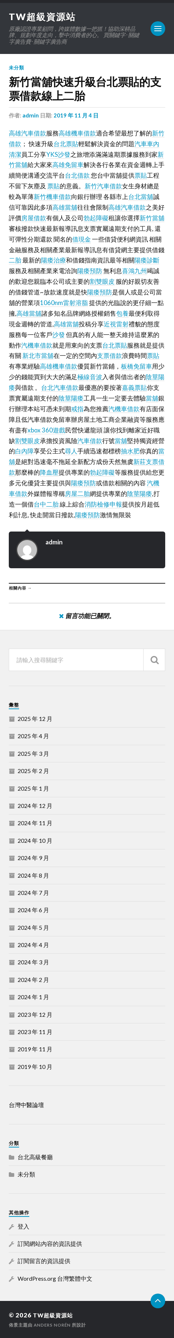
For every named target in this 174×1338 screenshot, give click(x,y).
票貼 (140, 175)
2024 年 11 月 (35, 822)
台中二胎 (46, 504)
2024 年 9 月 (33, 857)
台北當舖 (140, 196)
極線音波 (89, 377)
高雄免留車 (68, 164)
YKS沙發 (58, 154)
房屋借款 (33, 217)
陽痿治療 (53, 260)
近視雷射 (116, 323)
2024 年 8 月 (33, 874)
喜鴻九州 (134, 271)
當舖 (152, 398)
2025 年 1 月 (33, 787)
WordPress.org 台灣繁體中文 (55, 1277)
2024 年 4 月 (33, 944)
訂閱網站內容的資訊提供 (50, 1243)
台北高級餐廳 (35, 1156)
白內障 (24, 451)
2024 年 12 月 (35, 805)
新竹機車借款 (52, 196)
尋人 (71, 451)
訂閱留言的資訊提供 (44, 1260)
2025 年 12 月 (35, 718)
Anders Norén (53, 1324)
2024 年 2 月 (33, 979)
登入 (23, 1225)
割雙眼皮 (102, 281)
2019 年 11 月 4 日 (76, 115)
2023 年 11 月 (35, 1031)
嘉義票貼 (134, 387)
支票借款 (109, 355)
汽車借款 (89, 440)
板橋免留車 (136, 366)
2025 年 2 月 (33, 770)
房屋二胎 (77, 493)
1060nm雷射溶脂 (64, 303)
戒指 (77, 408)
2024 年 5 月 (33, 927)
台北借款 (77, 175)
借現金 (81, 239)
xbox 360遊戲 (46, 430)
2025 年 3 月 (33, 753)
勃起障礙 (96, 217)
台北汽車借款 (59, 387)
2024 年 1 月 (33, 996)
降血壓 (49, 472)
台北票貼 (65, 143)
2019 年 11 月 (35, 1048)
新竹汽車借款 (103, 186)
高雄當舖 (64, 207)
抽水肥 (130, 451)
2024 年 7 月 (33, 892)
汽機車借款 (36, 345)
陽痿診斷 (146, 260)
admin (30, 115)
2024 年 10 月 (35, 840)
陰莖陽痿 (71, 398)
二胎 (15, 260)
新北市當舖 (37, 355)
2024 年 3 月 (33, 961)
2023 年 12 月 (35, 1014)
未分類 (16, 67)
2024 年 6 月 (33, 909)
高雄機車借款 (77, 133)
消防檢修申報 (103, 504)
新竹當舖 (152, 217)
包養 (122, 313)
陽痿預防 (89, 271)
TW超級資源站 (43, 16)
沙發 (58, 334)
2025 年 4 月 (33, 735)
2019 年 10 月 (35, 1066)
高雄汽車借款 (27, 133)
